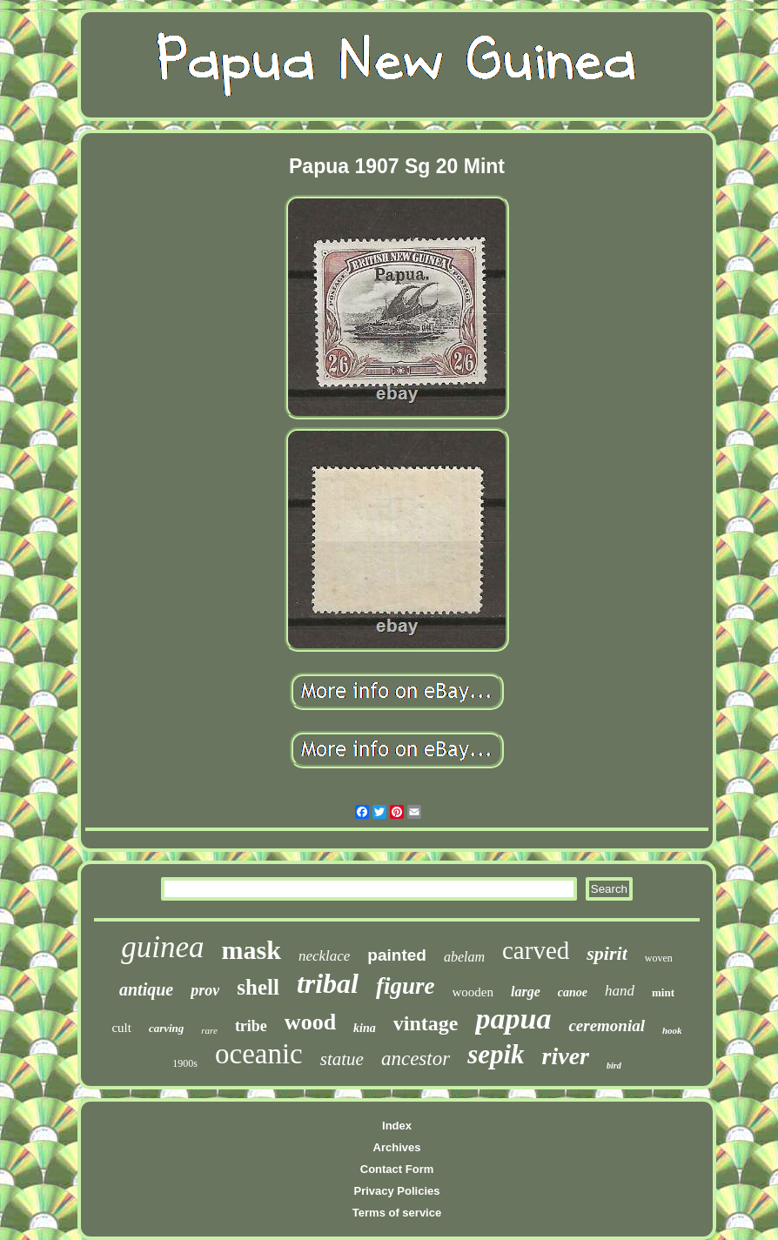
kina (364, 1028)
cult (121, 1028)
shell (258, 987)
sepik (495, 1054)
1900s (185, 1063)
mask (251, 949)
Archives (397, 1147)
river (565, 1055)
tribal (328, 983)
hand (619, 990)
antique (146, 989)
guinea (162, 947)
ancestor (415, 1058)
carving (166, 1028)
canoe (572, 992)
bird (614, 1065)
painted (396, 955)
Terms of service (396, 1212)
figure (405, 986)
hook (672, 1030)
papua (513, 1018)
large (525, 991)
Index (397, 1125)
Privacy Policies (396, 1190)
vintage (426, 1023)
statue (342, 1059)
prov (205, 990)
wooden (473, 992)
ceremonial (606, 1025)
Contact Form (397, 1169)
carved (535, 950)
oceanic (259, 1053)
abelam (464, 956)
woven (659, 958)
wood (310, 1022)
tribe (251, 1026)
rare (209, 1030)
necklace (324, 956)
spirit (607, 953)
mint (663, 992)
